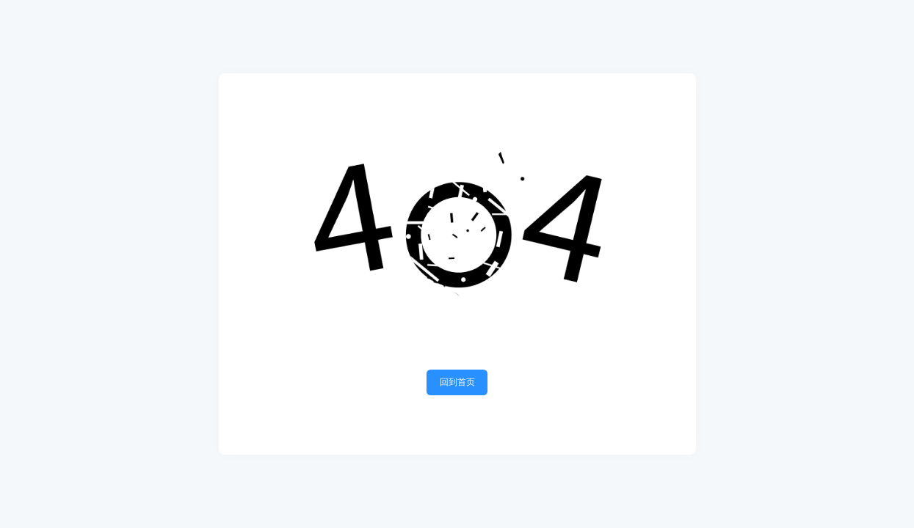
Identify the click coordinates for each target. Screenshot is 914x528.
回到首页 (457, 381)
